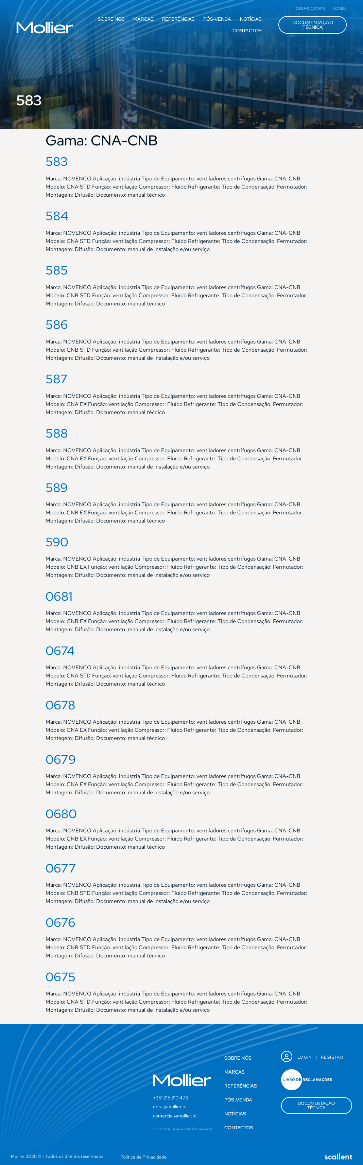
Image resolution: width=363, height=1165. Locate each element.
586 (57, 324)
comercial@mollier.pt (175, 1116)
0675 (61, 977)
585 (57, 270)
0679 (61, 759)
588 (57, 433)
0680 (61, 814)
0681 (59, 596)
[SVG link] (44, 27)
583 (57, 161)
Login (304, 1057)
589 (57, 487)
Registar (332, 1057)
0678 (60, 705)
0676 (60, 922)
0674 (60, 650)
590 (57, 542)
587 (57, 379)
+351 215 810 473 (170, 1098)
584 (57, 216)
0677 (61, 868)
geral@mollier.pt (170, 1107)
